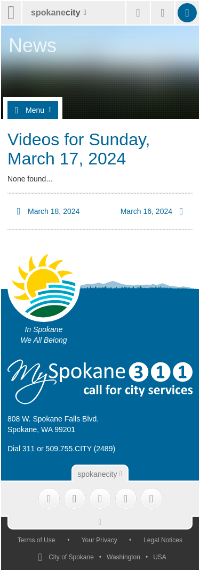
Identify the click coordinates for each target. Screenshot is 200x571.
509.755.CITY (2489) (81, 448)
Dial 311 (21, 448)
